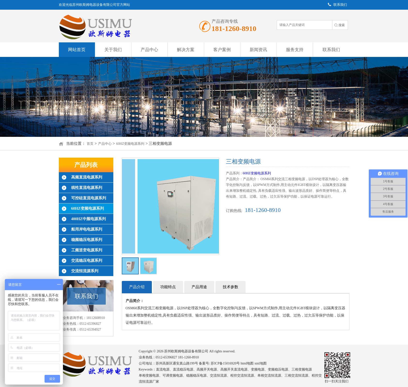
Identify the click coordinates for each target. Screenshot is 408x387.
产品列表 (86, 165)
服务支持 (294, 49)
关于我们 (113, 49)
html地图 (250, 363)
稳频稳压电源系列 (86, 240)
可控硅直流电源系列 (88, 198)
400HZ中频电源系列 (88, 219)
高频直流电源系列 (86, 177)
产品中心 (149, 49)
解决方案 (185, 49)
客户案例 (222, 49)
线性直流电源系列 (86, 188)
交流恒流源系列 (84, 271)
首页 (90, 144)
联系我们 (331, 49)
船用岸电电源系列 (86, 229)
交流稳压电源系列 (86, 260)
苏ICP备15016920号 (228, 363)
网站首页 (76, 49)
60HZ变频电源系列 (130, 144)
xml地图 (264, 363)
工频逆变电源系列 (86, 250)
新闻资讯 (258, 49)
